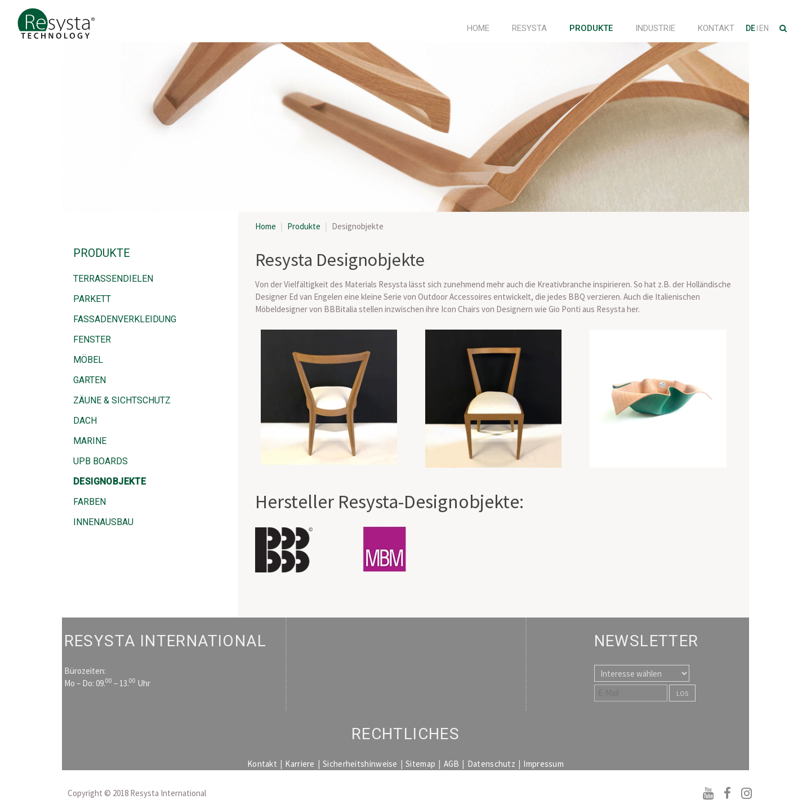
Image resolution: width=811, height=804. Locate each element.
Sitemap (420, 763)
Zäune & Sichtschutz (122, 400)
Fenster (92, 339)
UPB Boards (100, 461)
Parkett (92, 299)
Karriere (299, 763)
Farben (89, 501)
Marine (89, 441)
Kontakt (716, 28)
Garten (89, 380)
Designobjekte (109, 481)
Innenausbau (103, 522)
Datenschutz (491, 763)
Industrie (655, 28)
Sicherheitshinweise (360, 763)
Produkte (591, 28)
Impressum (543, 763)
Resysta (529, 28)
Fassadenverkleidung (124, 319)
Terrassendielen (113, 278)
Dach (85, 420)
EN (764, 28)
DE (751, 28)
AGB (452, 763)
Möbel (88, 359)
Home (478, 28)
